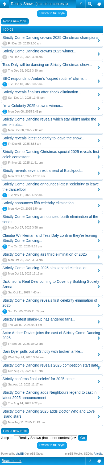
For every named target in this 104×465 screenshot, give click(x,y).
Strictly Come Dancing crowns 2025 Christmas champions (50, 37)
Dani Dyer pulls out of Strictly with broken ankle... (42, 351)
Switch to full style (52, 13)
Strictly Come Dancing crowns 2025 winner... (39, 51)
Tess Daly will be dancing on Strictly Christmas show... (47, 65)
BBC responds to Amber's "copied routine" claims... (44, 78)
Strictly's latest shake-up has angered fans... (38, 319)
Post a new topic (15, 21)
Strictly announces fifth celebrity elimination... (39, 203)
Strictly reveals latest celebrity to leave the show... (43, 138)
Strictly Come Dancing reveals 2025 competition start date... (51, 365)
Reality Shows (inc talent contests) (39, 4)
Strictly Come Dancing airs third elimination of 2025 (44, 254)
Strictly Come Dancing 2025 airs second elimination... (46, 268)
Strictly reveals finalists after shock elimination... (41, 92)
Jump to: (7, 438)
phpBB (20, 453)
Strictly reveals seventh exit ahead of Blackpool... (42, 170)
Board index (12, 461)
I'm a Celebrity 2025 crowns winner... (32, 105)
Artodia (98, 453)
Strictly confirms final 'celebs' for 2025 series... (40, 379)
